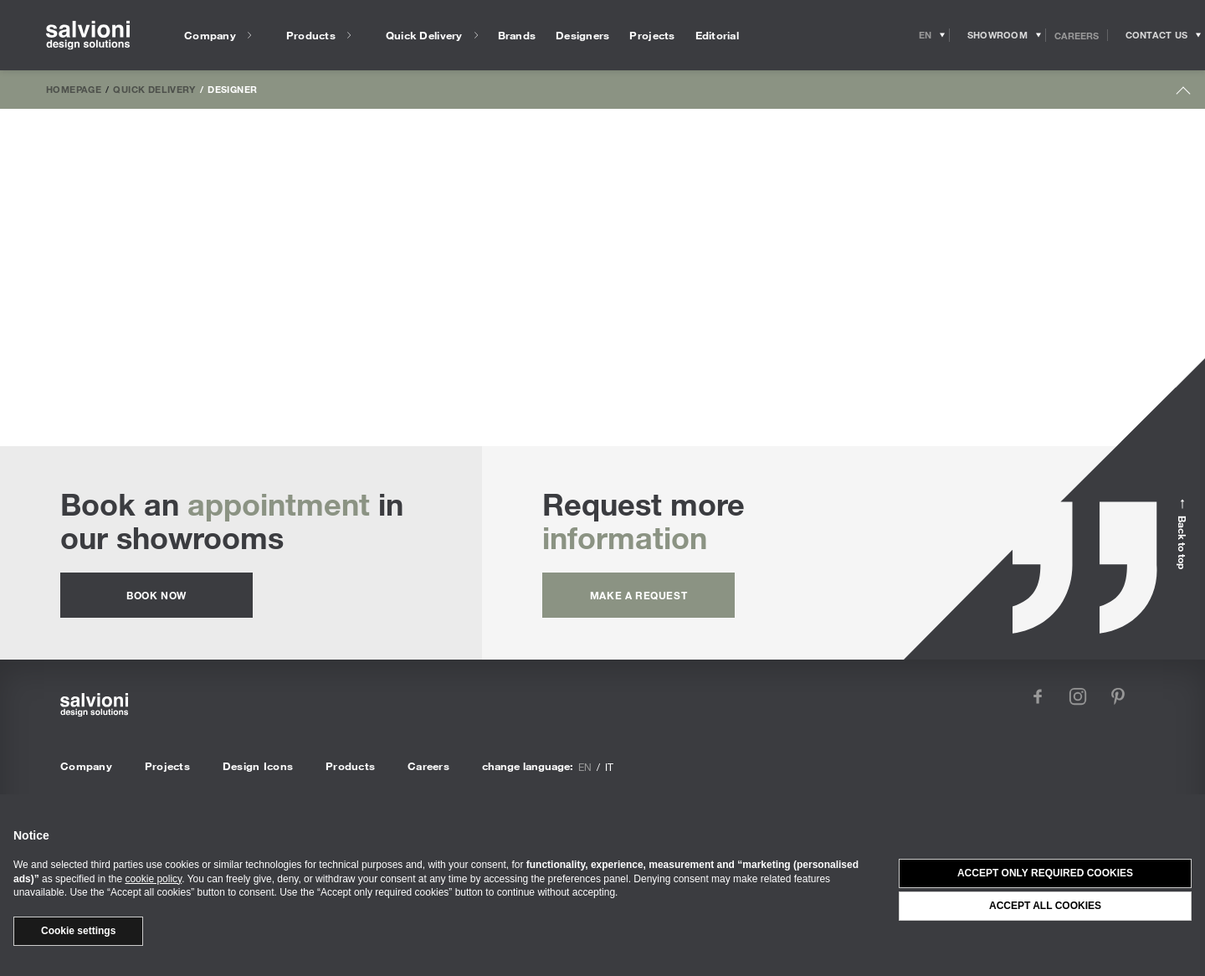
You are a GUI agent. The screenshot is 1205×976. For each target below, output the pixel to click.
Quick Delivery (154, 89)
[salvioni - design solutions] (88, 35)
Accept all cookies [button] (1045, 906)
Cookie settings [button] (78, 931)
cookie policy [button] (153, 879)
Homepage (73, 89)
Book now (156, 595)
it (609, 766)
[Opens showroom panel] (998, 35)
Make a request (638, 595)
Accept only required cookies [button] (1045, 873)
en (585, 766)
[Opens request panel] (1156, 35)
